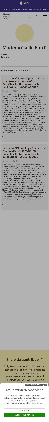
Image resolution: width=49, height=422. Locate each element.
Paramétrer (24, 410)
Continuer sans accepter (36, 385)
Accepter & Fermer (24, 415)
